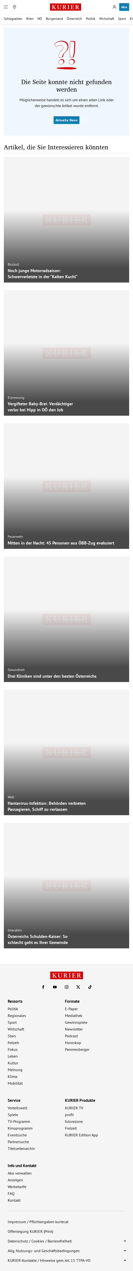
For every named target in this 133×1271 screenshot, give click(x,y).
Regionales (17, 1015)
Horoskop (73, 1042)
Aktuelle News (66, 120)
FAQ (11, 1193)
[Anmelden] (114, 7)
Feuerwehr (15, 536)
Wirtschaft (106, 18)
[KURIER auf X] (78, 987)
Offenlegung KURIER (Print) (30, 1231)
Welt (11, 797)
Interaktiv (15, 930)
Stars (12, 1035)
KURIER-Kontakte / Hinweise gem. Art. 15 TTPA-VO (49, 1260)
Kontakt (14, 1200)
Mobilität (15, 1083)
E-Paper (71, 1008)
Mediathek (73, 1015)
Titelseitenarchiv (21, 1148)
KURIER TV (74, 1107)
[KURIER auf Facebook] (43, 987)
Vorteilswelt (17, 1107)
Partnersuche (18, 1141)
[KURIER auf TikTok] (90, 987)
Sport (122, 18)
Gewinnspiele (76, 1022)
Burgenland (54, 18)
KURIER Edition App (81, 1135)
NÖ (39, 18)
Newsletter (74, 1029)
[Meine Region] (14, 7)
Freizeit (71, 1128)
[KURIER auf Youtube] (55, 987)
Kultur (13, 1062)
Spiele (13, 1114)
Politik (90, 18)
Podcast (71, 1035)
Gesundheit (16, 670)
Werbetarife (17, 1186)
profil (69, 1114)
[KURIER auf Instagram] (66, 987)
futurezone (74, 1121)
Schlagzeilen (13, 18)
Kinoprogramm (20, 1128)
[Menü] (6, 7)
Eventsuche (17, 1135)
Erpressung (16, 397)
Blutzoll (13, 264)
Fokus (13, 1049)
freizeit (13, 1042)
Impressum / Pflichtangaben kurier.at (38, 1221)
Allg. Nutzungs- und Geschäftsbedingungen (44, 1250)
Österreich (74, 18)
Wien (30, 18)
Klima (12, 1076)
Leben (13, 1056)
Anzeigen (15, 1179)
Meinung (15, 1069)
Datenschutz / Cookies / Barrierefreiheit (40, 1241)
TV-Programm (19, 1121)
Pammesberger (77, 1049)
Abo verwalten (20, 1173)
